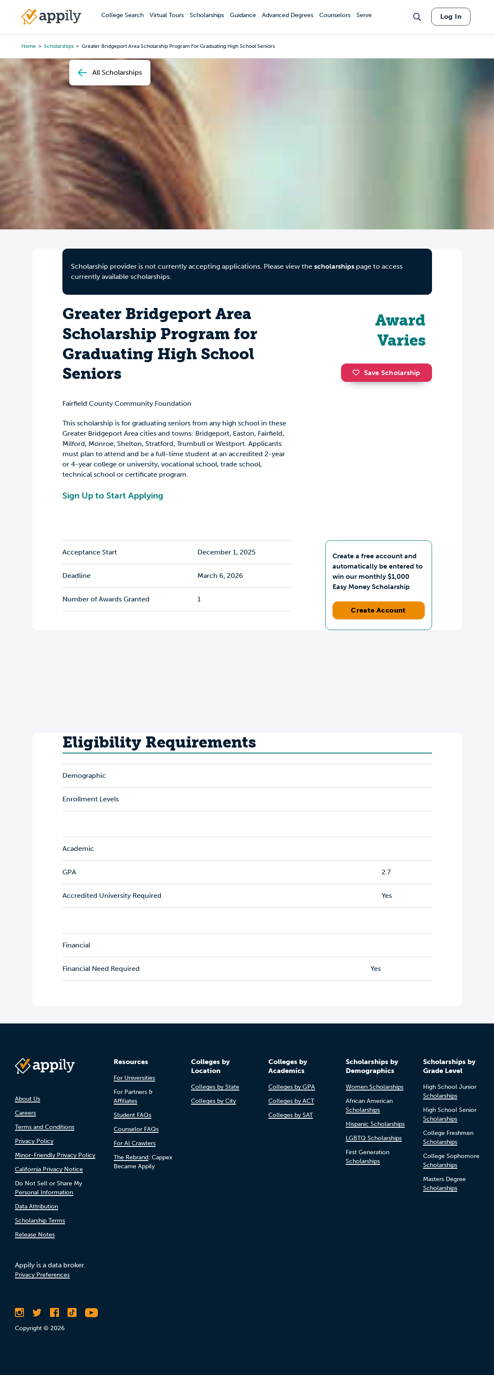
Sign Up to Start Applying (112, 495)
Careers (25, 1113)
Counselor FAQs (136, 1129)
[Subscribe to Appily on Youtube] (91, 1312)
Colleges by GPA (291, 1087)
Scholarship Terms (40, 1220)
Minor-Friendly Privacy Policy (55, 1155)
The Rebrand (131, 1157)
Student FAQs (132, 1115)
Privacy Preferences (42, 1274)
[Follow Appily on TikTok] (72, 1312)
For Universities (134, 1078)
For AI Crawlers (135, 1143)
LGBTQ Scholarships (374, 1138)
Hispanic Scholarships (375, 1124)
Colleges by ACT (291, 1101)
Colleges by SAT (290, 1115)
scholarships (334, 266)
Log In (451, 16)
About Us (27, 1098)
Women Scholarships (374, 1087)
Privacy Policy (34, 1141)
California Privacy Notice (49, 1169)
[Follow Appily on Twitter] (36, 1312)
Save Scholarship (386, 373)
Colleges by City (213, 1101)
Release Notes (35, 1234)
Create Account (378, 610)
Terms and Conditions (44, 1127)
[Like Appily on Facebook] (54, 1312)
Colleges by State (215, 1087)
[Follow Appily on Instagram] (19, 1312)
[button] (358, 372)
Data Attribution (36, 1206)
